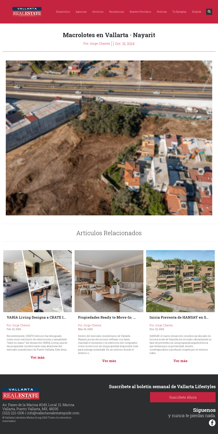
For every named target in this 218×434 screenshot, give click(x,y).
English (196, 11)
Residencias (116, 11)
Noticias (162, 11)
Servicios (98, 11)
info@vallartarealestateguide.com (54, 413)
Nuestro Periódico (140, 11)
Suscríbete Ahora (189, 397)
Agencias (81, 11)
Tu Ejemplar (179, 11)
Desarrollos (63, 11)
